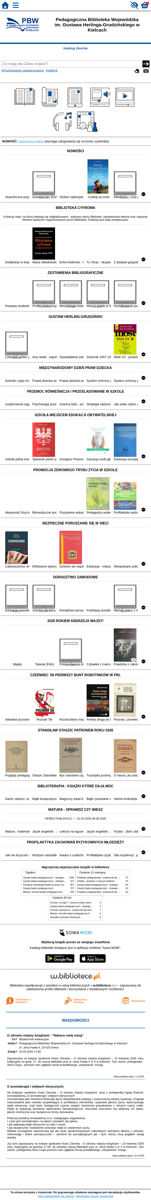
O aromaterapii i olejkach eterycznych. (35, 1086)
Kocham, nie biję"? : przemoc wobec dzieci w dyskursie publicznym (82, 902)
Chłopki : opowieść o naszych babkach (96, 881)
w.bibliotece (104, 985)
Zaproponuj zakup (31, 141)
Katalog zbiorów (75, 48)
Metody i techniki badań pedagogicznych (43, 892)
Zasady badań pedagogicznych (38, 888)
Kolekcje (52, 70)
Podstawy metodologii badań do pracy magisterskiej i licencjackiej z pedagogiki (61, 885)
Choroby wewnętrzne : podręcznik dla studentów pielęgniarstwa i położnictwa (87, 910)
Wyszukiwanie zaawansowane (23, 70)
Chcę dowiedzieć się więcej (56, 1196)
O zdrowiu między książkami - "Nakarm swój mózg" (45, 1035)
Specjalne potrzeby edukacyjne (65, 917)
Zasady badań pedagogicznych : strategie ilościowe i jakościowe (54, 877)
